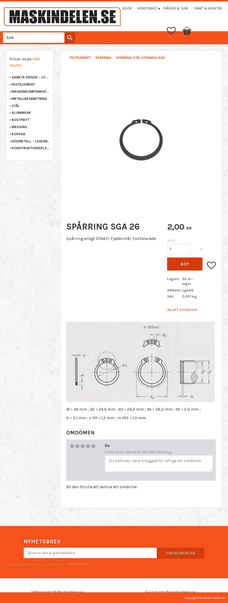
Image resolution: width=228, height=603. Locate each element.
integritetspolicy (79, 563)
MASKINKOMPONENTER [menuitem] (31, 91)
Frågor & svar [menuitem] (175, 8)
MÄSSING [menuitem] (19, 127)
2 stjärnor (77, 446)
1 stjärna (72, 446)
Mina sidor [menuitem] (122, 8)
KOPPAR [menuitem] (18, 134)
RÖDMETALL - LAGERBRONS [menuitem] (31, 141)
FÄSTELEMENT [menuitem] (23, 84)
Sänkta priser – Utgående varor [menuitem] (31, 77)
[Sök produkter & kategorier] (38, 37)
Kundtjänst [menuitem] (147, 8)
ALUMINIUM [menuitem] (21, 113)
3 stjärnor (82, 446)
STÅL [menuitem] (16, 106)
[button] (174, 30)
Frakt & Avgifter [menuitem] (208, 8)
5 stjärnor (93, 446)
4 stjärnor (88, 446)
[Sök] (69, 37)
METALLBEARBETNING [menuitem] (29, 99)
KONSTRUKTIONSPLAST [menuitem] (31, 148)
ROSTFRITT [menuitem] (21, 120)
